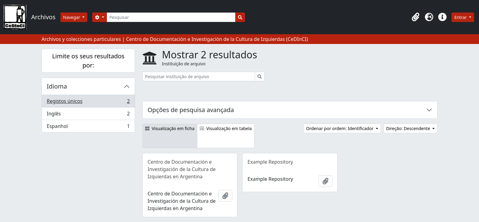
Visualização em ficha (170, 128)
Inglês (88, 115)
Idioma (57, 86)
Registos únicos (88, 102)
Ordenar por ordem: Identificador (340, 128)
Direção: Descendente (408, 128)
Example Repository (270, 161)
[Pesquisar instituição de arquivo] (198, 76)
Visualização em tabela (226, 128)
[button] (415, 17)
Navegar (72, 17)
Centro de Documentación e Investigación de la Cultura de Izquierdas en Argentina (182, 169)
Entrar (461, 17)
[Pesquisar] (171, 17)
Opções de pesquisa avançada (191, 110)
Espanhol (88, 127)
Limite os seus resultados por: (88, 60)
